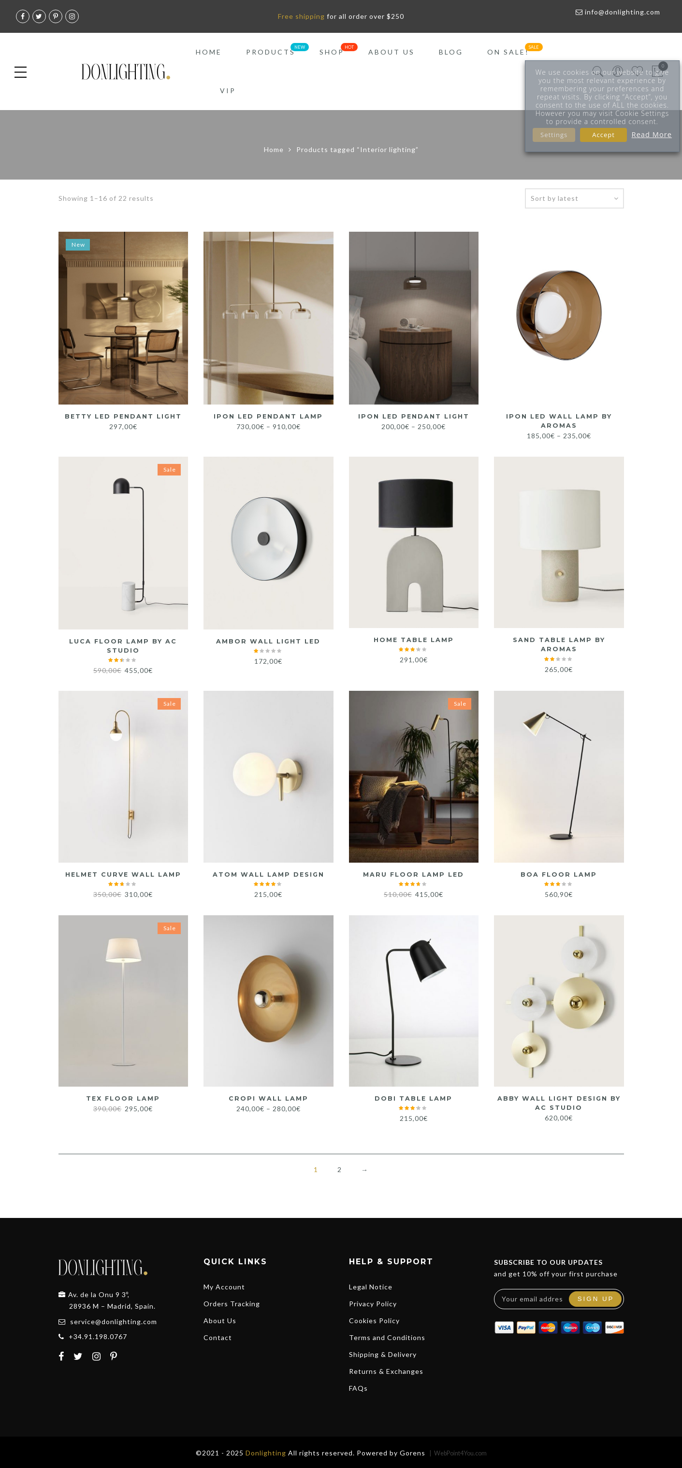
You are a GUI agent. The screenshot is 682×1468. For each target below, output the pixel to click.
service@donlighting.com (113, 1320)
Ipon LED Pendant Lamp (268, 416)
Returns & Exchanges (386, 1370)
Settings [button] (553, 134)
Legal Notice (370, 1285)
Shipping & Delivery (383, 1353)
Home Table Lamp (413, 639)
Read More (652, 134)
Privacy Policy (373, 1302)
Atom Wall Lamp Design (268, 873)
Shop (331, 52)
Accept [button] (603, 134)
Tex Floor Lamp (123, 1097)
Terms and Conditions (387, 1336)
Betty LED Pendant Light (123, 416)
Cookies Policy (374, 1319)
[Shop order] (574, 198)
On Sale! (508, 52)
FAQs (358, 1387)
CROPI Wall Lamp (268, 1097)
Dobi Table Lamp (414, 1097)
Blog (451, 52)
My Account (224, 1285)
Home (209, 52)
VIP (228, 90)
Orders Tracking (231, 1302)
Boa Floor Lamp (559, 873)
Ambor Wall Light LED (268, 640)
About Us (391, 52)
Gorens (412, 1451)
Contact (217, 1336)
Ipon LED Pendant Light (413, 416)
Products (270, 52)
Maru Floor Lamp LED (413, 873)
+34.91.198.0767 (98, 1335)
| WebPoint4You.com (458, 1451)
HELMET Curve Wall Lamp (123, 873)
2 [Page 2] (339, 1168)
